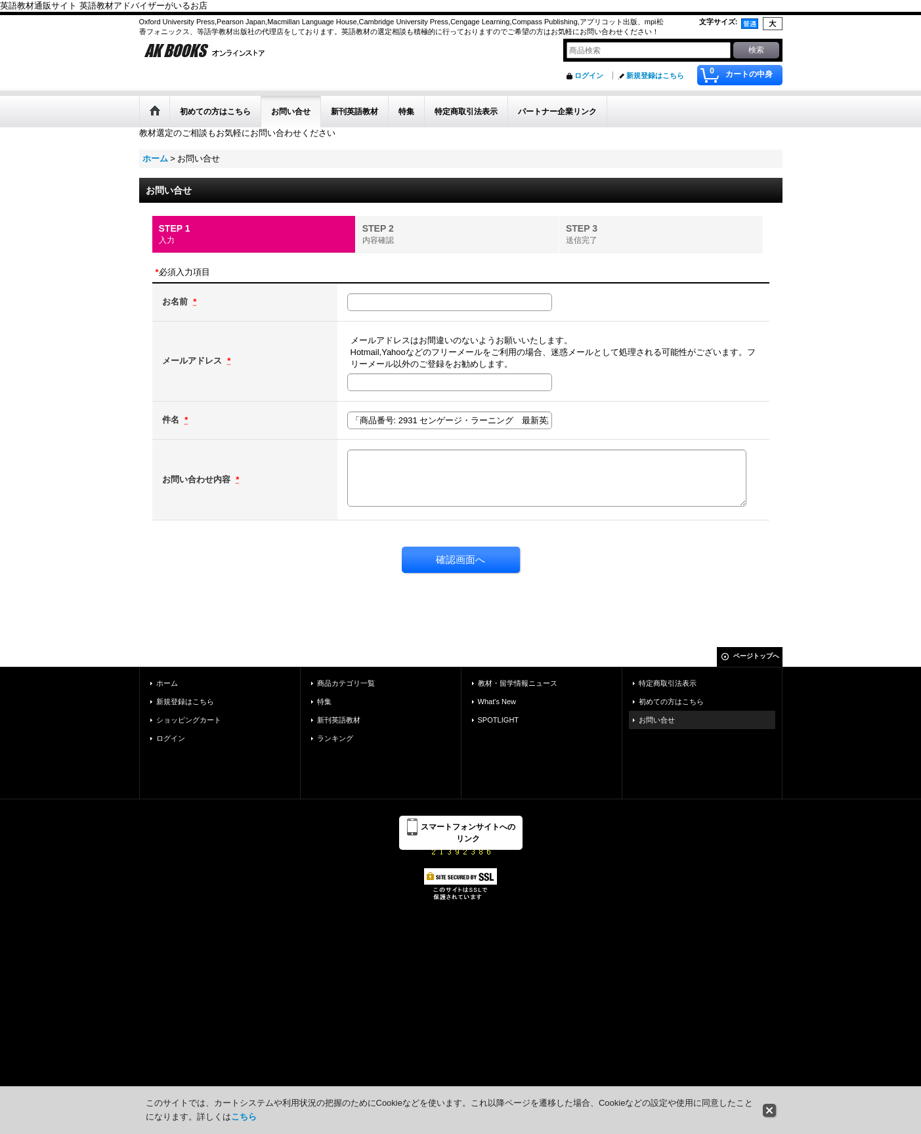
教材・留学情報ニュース (517, 683)
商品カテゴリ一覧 (346, 683)
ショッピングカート (188, 720)
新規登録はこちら (655, 75)
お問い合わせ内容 (197, 479)
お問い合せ (657, 720)
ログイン (588, 75)
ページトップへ (756, 656)
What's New (497, 701)
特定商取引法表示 (667, 683)
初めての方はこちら (671, 701)
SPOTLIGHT (498, 720)
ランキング (335, 738)
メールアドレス (193, 361)
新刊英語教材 (338, 720)
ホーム (167, 683)
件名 (172, 420)
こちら (244, 1117)
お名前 (176, 301)
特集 (324, 701)
